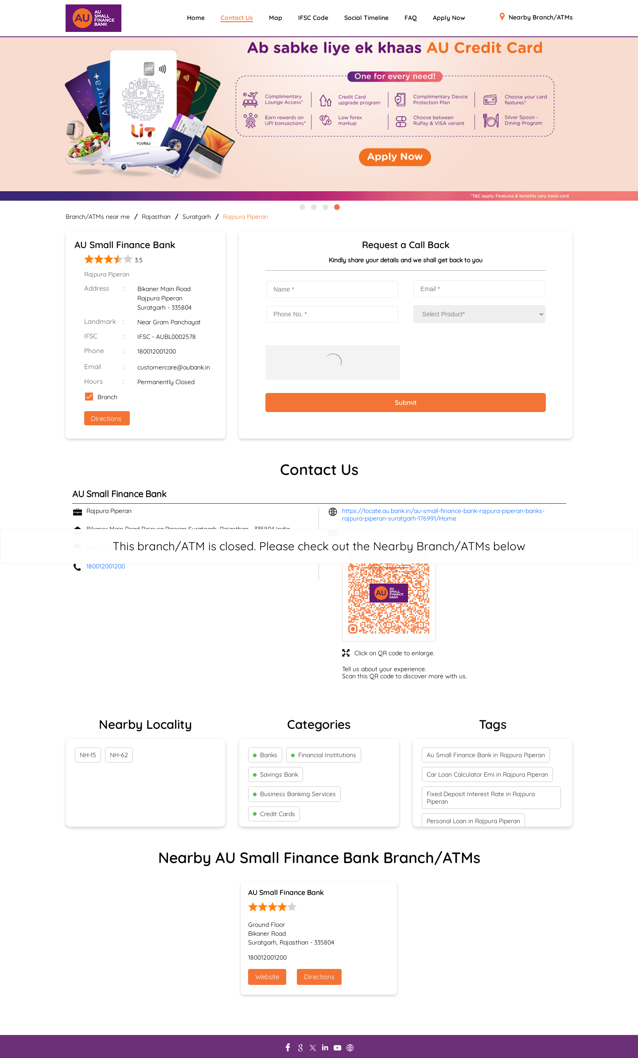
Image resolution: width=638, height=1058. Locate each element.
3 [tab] (325, 206)
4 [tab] (336, 206)
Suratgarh (197, 216)
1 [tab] (302, 206)
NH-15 (88, 755)
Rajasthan (156, 216)
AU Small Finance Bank (286, 892)
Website (267, 976)
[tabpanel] (319, 119)
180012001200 (156, 351)
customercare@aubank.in (173, 367)
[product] (479, 314)
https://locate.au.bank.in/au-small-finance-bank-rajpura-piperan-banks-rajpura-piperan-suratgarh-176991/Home (443, 514)
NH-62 (119, 755)
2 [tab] (313, 206)
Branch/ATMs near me (98, 216)
